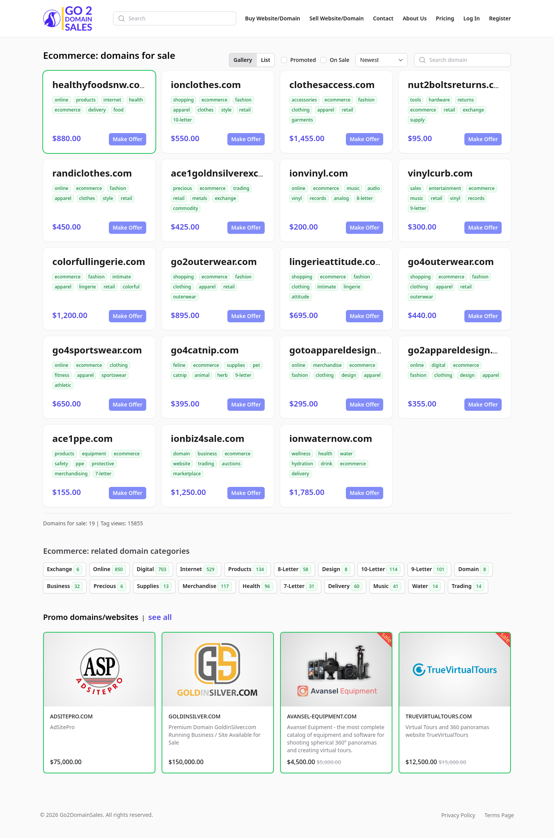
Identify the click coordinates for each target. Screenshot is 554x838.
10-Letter (380, 569)
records (318, 198)
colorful (131, 286)
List (265, 59)
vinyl (297, 198)
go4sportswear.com (97, 349)
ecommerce (67, 110)
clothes (206, 110)
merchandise (327, 365)
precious (182, 188)
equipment (94, 453)
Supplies (154, 586)
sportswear (114, 375)
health (136, 100)
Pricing (445, 18)
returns (465, 100)
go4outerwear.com (451, 261)
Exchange (64, 569)
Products (247, 569)
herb (222, 375)
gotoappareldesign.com (343, 349)
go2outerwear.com (214, 261)
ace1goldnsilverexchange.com (240, 173)
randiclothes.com (92, 173)
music (353, 188)
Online (109, 569)
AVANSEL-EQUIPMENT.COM (322, 716)
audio (373, 188)
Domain (473, 569)
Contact (383, 18)
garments (302, 120)
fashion (243, 100)
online (61, 100)
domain (181, 453)
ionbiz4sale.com (207, 438)
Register (500, 18)
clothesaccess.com (332, 84)
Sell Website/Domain (336, 18)
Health (258, 586)
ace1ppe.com (82, 438)
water (346, 453)
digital (439, 365)
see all (160, 617)
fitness (62, 375)
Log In (471, 18)
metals (199, 198)
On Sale (339, 59)
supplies (236, 365)
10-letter (182, 120)
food (118, 110)
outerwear (184, 296)
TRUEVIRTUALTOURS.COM (438, 716)
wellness (301, 453)
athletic (63, 385)
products (86, 100)
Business (65, 586)
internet (112, 100)
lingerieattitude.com (336, 261)
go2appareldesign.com (460, 349)
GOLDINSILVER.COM (194, 716)
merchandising (71, 473)
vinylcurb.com (440, 173)
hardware (439, 100)
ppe (80, 463)
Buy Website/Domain (272, 18)
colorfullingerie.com (98, 261)
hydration (302, 463)
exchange (473, 110)
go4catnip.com (205, 349)
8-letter (365, 198)
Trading (468, 586)
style (226, 110)
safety (61, 463)
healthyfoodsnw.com (100, 84)
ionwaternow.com (330, 438)
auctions (231, 463)
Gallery (243, 59)
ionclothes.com (206, 84)
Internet (198, 569)
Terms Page (499, 815)
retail (245, 110)
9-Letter (429, 569)
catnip (180, 375)
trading (241, 188)
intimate (121, 276)
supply (417, 120)
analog (341, 198)
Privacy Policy (458, 815)
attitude (300, 296)
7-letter (103, 473)
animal (202, 375)
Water (426, 586)
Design (336, 569)
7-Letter (300, 586)
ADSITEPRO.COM (71, 716)
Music (387, 586)
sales (415, 188)
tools (415, 100)
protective (103, 463)
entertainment (445, 188)
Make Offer (127, 139)
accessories (304, 100)
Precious (109, 586)
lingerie (87, 286)
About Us (415, 18)
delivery (96, 110)
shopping (183, 100)
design (348, 375)
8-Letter (294, 569)
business (207, 453)
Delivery (345, 586)
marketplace (187, 473)
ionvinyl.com (318, 173)
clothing (301, 110)
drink (326, 463)
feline (179, 365)
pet (256, 365)
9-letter (418, 208)
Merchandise (207, 586)
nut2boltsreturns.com (458, 84)
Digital (153, 569)
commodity (185, 208)
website (181, 463)
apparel (181, 110)
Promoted (303, 59)
